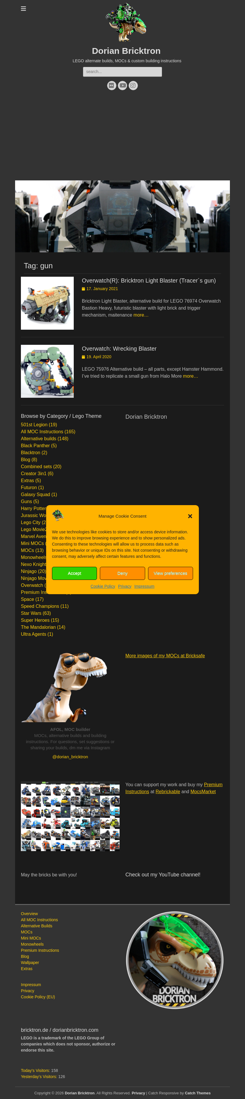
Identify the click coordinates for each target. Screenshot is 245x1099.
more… (141, 315)
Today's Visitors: (36, 1070)
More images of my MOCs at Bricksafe (165, 655)
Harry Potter (33, 508)
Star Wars (31, 613)
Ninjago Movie (35, 578)
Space (27, 599)
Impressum (144, 586)
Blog (25, 459)
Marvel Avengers (38, 536)
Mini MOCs (32, 543)
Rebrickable (168, 791)
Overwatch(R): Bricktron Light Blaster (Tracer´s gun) (149, 280)
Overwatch (32, 585)
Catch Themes (198, 1093)
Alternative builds (38, 438)
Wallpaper (30, 962)
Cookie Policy (103, 586)
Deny (122, 573)
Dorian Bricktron (126, 51)
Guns (26, 501)
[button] (190, 516)
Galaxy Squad (35, 494)
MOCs (27, 550)
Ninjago (29, 571)
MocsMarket (203, 791)
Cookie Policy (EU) (38, 997)
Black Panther (35, 445)
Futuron (29, 487)
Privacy (124, 586)
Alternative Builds (36, 926)
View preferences (171, 573)
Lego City (31, 522)
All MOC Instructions (42, 431)
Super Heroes (35, 620)
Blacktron (30, 452)
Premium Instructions (42, 592)
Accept (74, 573)
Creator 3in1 (33, 473)
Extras (27, 480)
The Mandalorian (38, 627)
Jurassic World (36, 515)
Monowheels (34, 557)
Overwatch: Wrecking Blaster (119, 348)
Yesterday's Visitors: (39, 1076)
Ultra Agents (33, 634)
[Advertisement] (122, 136)
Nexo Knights (34, 564)
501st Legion (34, 424)
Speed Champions (40, 606)
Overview (29, 913)
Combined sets (36, 466)
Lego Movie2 (34, 529)
